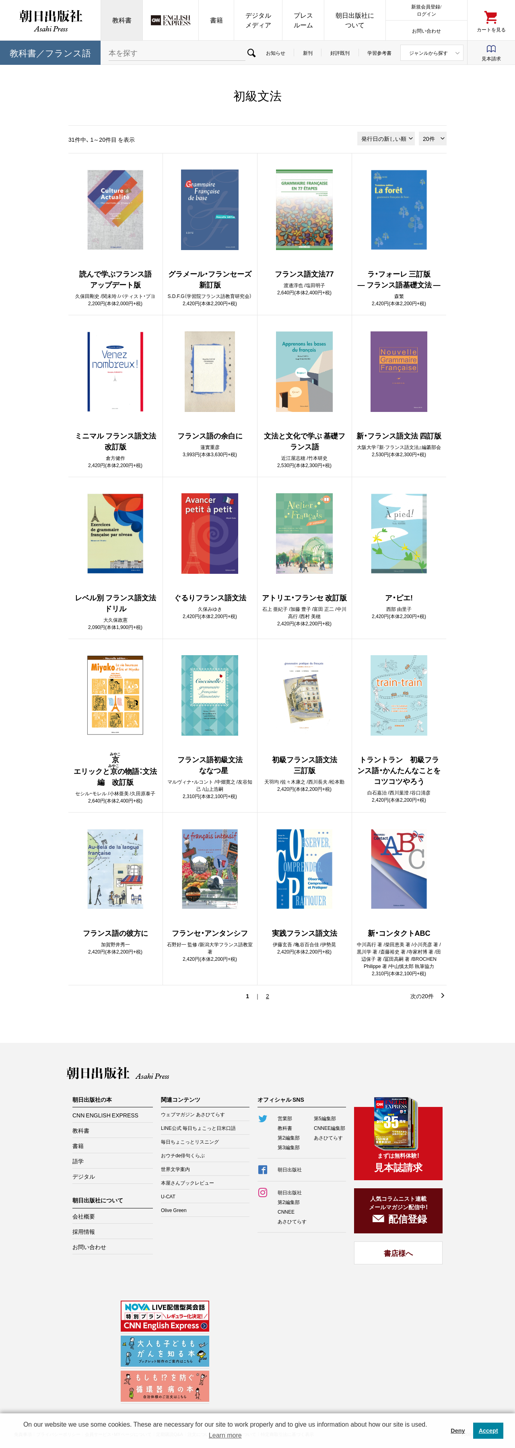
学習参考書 (379, 52)
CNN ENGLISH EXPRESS (105, 1115)
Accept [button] (488, 1430)
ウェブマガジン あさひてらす (193, 1114)
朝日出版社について (355, 19)
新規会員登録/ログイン (426, 10)
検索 (251, 52)
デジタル (83, 1176)
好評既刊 (340, 52)
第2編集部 (289, 1137)
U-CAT (168, 1196)
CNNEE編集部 (329, 1128)
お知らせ (275, 52)
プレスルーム (303, 19)
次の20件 (422, 996)
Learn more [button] (225, 1435)
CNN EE (170, 20)
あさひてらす (328, 1137)
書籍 (216, 20)
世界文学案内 (175, 1169)
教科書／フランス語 (50, 52)
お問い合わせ (426, 30)
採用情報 (83, 1231)
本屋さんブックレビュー (187, 1182)
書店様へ (398, 1252)
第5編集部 (325, 1118)
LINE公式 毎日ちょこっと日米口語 (198, 1128)
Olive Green (174, 1210)
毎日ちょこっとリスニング (190, 1141)
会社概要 (83, 1216)
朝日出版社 (50, 20)
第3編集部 (289, 1147)
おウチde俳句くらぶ (183, 1155)
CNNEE (286, 1211)
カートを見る (491, 29)
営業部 (285, 1118)
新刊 (308, 52)
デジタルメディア (258, 19)
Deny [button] (458, 1430)
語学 (78, 1161)
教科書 (122, 20)
